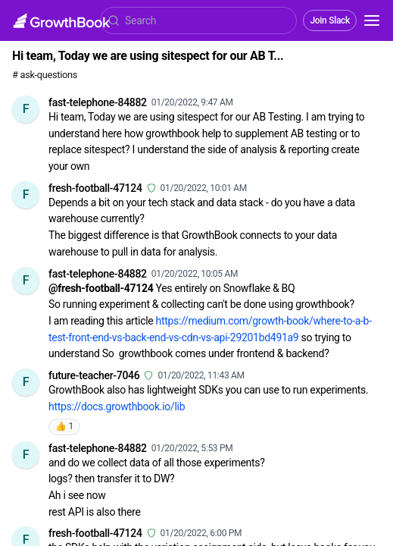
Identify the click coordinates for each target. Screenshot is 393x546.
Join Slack (330, 20)
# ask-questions (44, 74)
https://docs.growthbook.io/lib (116, 406)
